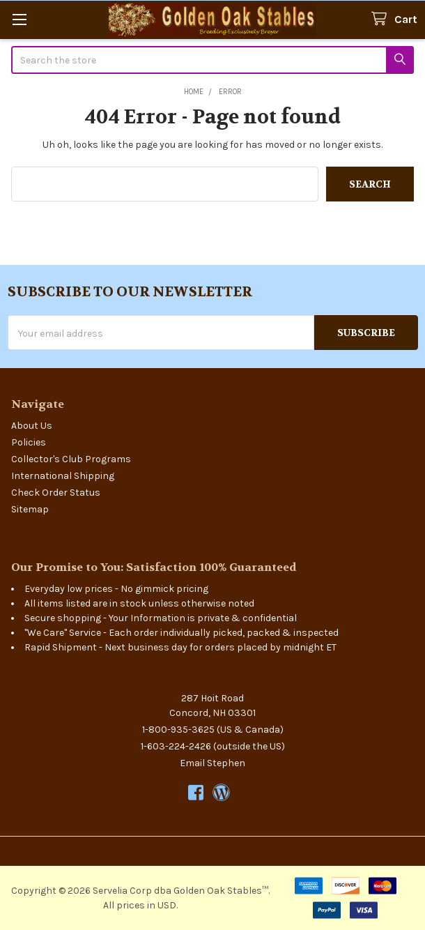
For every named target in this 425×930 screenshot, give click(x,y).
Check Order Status (55, 492)
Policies (28, 442)
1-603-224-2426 (176, 746)
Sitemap (30, 509)
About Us (31, 426)
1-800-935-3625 (178, 729)
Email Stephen (212, 763)
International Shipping (62, 476)
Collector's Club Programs (71, 459)
